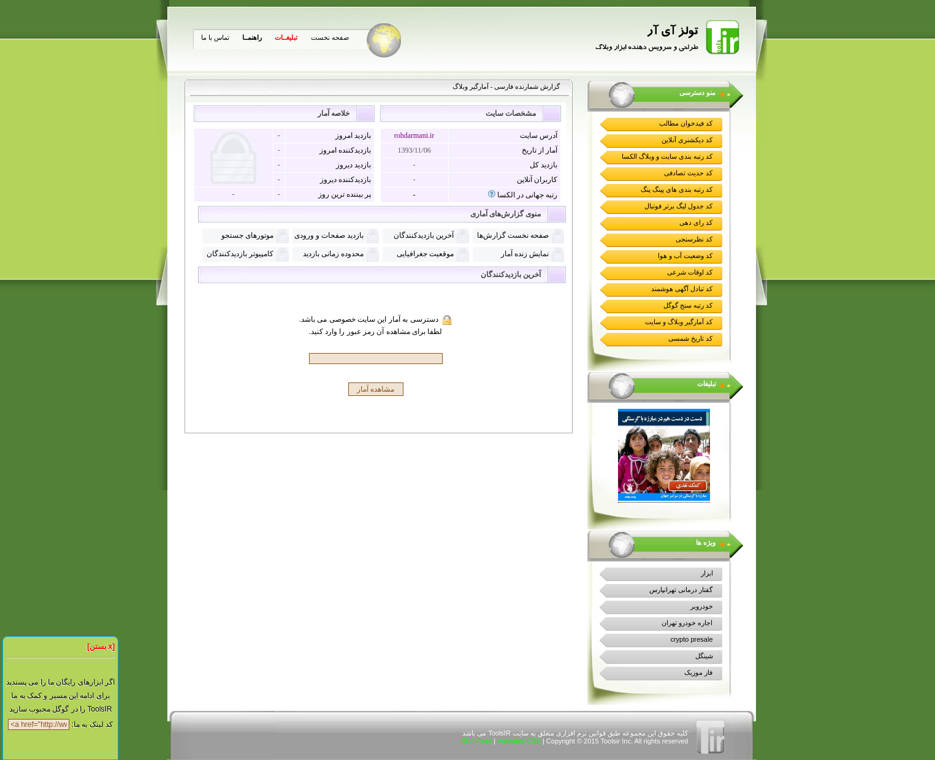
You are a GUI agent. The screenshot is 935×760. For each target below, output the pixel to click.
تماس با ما (215, 37)
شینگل (704, 655)
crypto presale (691, 639)
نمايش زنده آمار (525, 253)
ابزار (707, 573)
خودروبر (701, 606)
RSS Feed (476, 741)
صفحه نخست (330, 37)
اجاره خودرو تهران (687, 622)
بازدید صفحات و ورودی (329, 235)
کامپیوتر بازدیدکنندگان (240, 253)
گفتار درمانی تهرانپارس (680, 589)
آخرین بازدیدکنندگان (424, 235)
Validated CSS (519, 741)
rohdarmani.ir (414, 135)
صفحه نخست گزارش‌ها (513, 235)
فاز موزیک (698, 672)
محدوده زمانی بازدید (333, 253)
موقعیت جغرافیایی (425, 253)
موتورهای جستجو (247, 235)
